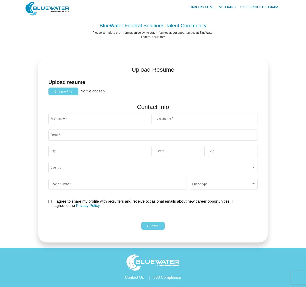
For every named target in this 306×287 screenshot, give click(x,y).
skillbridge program (259, 7)
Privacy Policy (88, 205)
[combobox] (153, 168)
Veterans (227, 7)
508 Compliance (167, 277)
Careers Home (202, 7)
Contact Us (134, 277)
